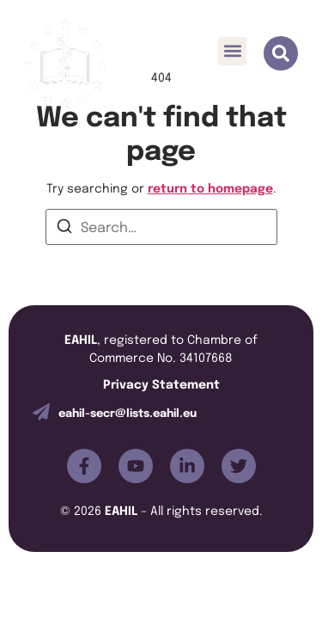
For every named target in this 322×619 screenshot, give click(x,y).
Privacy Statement (161, 383)
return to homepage (210, 187)
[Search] (64, 229)
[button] (232, 51)
